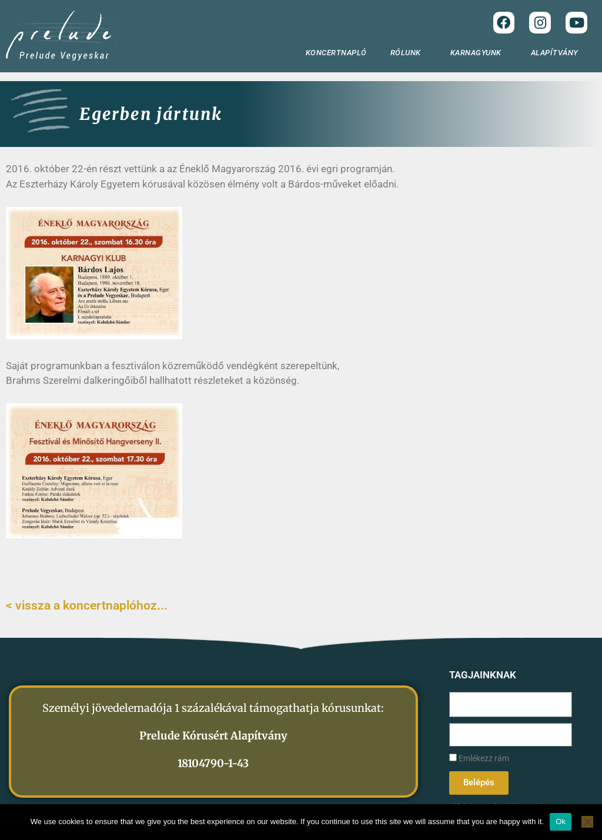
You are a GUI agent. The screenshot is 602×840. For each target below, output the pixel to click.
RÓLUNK (408, 53)
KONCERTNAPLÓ (336, 52)
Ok (561, 821)
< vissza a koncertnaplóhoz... (87, 605)
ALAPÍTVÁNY (557, 53)
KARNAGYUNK (478, 53)
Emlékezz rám (479, 759)
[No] (587, 822)
